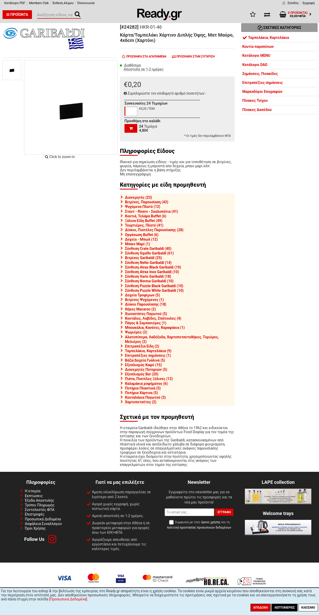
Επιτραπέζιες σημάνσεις (262, 83)
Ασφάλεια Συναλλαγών (43, 524)
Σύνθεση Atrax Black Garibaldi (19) (153, 267)
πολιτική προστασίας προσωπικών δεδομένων (199, 527)
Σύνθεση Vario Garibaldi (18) (148, 276)
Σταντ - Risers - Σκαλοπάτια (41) (151, 211)
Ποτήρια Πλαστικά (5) (143, 388)
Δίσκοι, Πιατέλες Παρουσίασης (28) (154, 230)
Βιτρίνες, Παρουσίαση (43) (146, 202)
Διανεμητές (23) (138, 197)
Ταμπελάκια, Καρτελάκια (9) (148, 351)
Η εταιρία (32, 491)
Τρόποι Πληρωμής (39, 505)
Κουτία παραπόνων (258, 46)
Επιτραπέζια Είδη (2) (142, 346)
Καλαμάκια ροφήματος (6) (146, 384)
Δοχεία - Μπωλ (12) (141, 239)
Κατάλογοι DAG (254, 65)
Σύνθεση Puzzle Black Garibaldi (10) (154, 286)
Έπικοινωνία (85, 3)
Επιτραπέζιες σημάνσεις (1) (148, 355)
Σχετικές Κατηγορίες (279, 28)
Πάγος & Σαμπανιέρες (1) (145, 323)
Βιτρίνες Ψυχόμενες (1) (144, 300)
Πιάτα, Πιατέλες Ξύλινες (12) (149, 379)
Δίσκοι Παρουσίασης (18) (145, 304)
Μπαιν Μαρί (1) (137, 244)
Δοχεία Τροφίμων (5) (142, 295)
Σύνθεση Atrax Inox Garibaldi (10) (152, 272)
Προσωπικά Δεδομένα (43, 519)
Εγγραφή (309, 3)
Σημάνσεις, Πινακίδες (260, 74)
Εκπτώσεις (34, 496)
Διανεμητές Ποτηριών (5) (146, 369)
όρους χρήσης (211, 522)
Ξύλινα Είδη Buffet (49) (143, 221)
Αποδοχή (260, 607)
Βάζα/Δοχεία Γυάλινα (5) (145, 360)
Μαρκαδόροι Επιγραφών (262, 92)
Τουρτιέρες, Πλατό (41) (144, 225)
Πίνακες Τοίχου (255, 100)
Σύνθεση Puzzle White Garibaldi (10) (154, 290)
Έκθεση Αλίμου (63, 3)
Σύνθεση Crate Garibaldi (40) (148, 249)
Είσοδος (293, 3)
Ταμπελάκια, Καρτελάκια (265, 38)
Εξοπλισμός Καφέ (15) (143, 365)
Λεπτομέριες (284, 607)
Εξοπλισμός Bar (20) (141, 374)
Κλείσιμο (308, 607)
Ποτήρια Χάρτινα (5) (141, 393)
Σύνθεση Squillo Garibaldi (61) (149, 253)
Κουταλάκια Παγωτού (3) (145, 397)
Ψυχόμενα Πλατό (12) (142, 207)
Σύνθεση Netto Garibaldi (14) (148, 263)
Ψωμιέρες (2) (136, 332)
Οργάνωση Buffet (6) (141, 235)
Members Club (39, 3)
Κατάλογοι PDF (14, 3)
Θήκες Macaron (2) (140, 309)
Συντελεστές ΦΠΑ (39, 510)
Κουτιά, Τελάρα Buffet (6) (145, 216)
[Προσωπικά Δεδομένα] (68, 599)
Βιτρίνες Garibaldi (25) (143, 258)
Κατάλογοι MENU (256, 55)
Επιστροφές (34, 514)
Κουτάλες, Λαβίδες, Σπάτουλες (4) (153, 318)
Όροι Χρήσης (35, 528)
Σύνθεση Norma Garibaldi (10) (149, 281)
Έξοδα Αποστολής (39, 500)
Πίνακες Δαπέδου (257, 110)
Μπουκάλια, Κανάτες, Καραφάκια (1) (155, 328)
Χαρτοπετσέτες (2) (140, 402)
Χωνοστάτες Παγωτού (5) (146, 314)
